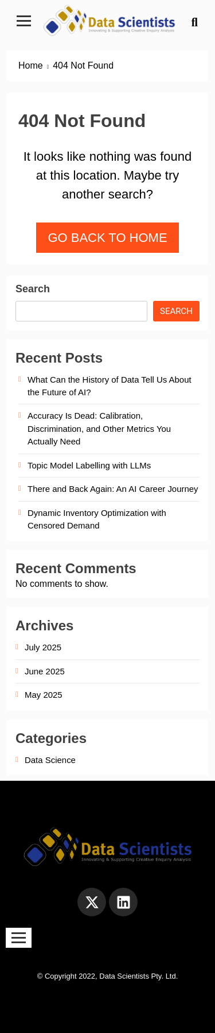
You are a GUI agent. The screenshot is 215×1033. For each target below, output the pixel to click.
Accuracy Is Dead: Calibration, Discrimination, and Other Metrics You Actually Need (99, 428)
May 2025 (43, 695)
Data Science (50, 760)
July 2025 (43, 647)
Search (32, 289)
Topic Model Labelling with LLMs (89, 465)
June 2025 (45, 671)
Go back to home (107, 238)
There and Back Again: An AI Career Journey (113, 489)
